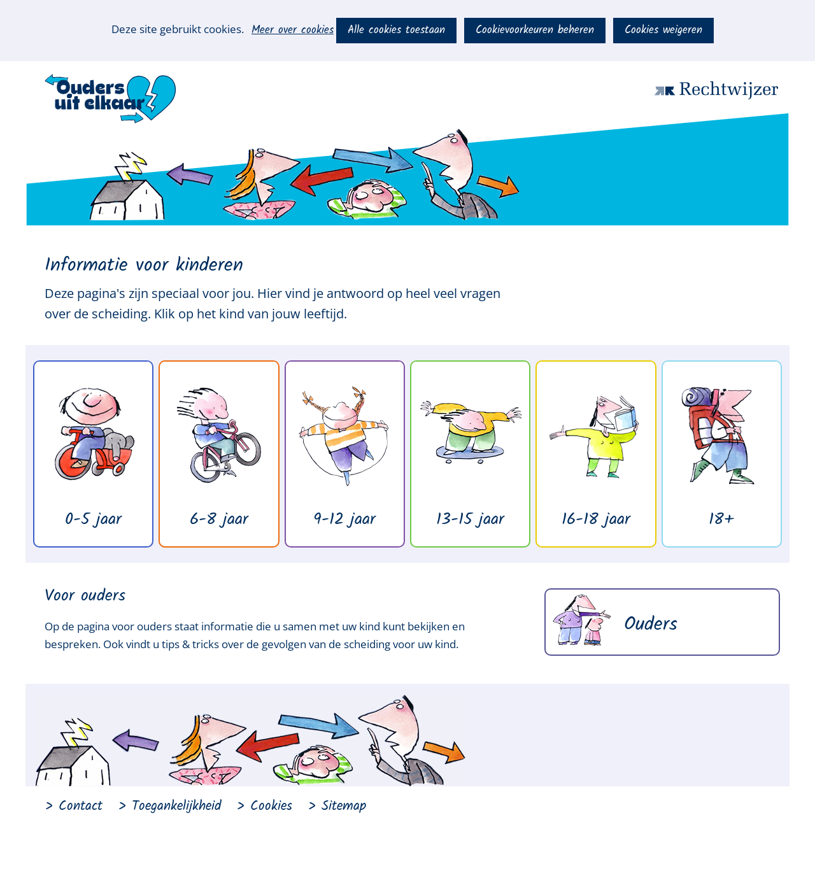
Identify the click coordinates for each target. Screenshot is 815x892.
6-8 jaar (219, 519)
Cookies (271, 806)
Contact (81, 806)
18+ (721, 519)
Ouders (650, 624)
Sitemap (344, 806)
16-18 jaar (596, 519)
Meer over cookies (293, 30)
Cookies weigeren (663, 30)
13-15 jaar (470, 519)
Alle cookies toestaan (396, 30)
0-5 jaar (93, 519)
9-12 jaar (344, 519)
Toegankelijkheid (176, 806)
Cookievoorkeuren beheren (535, 30)
